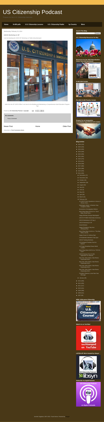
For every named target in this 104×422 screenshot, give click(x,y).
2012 (79, 283)
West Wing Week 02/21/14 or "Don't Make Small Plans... (89, 212)
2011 (79, 285)
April (81, 194)
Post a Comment (12, 118)
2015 (79, 171)
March (81, 197)
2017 (79, 166)
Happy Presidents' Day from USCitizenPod (86, 228)
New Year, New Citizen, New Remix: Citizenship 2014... (89, 258)
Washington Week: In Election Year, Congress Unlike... (89, 206)
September (83, 182)
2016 (79, 168)
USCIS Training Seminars (86, 240)
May (81, 192)
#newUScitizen (83, 225)
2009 (79, 290)
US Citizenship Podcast (32, 12)
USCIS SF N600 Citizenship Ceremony (89, 217)
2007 (79, 295)
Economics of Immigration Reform (88, 209)
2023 (79, 151)
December (83, 175)
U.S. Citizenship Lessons (34, 24)
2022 (79, 154)
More (83, 24)
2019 (79, 161)
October (82, 180)
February (82, 199)
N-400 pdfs (17, 24)
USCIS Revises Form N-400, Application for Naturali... (87, 254)
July (81, 187)
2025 (79, 147)
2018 (79, 163)
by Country (73, 24)
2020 (79, 158)
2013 (79, 281)
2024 (79, 149)
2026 (79, 144)
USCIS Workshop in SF (85, 222)
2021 (79, 156)
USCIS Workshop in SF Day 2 (87, 220)
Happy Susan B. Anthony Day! (87, 235)
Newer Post (8, 126)
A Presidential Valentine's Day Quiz (88, 237)
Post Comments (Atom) (17, 130)
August (82, 185)
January (82, 278)
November (83, 177)
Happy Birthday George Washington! (89, 215)
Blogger (68, 416)
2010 (79, 288)
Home (6, 24)
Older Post (67, 126)
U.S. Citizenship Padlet (56, 24)
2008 (79, 293)
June (81, 189)
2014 (79, 173)
